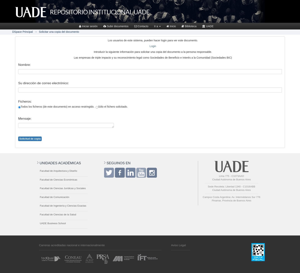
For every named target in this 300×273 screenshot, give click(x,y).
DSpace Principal (22, 31)
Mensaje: (25, 118)
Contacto (141, 26)
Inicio (171, 26)
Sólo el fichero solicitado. (112, 107)
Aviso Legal (178, 245)
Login (153, 46)
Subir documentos (116, 26)
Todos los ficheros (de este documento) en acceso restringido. (56, 107)
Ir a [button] (157, 26)
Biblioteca (189, 26)
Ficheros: (25, 101)
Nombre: (24, 65)
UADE (208, 26)
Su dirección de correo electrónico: (43, 83)
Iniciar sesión (88, 26)
